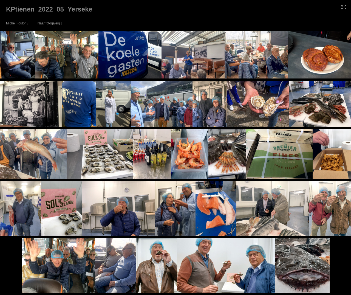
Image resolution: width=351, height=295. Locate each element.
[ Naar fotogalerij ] (49, 23)
